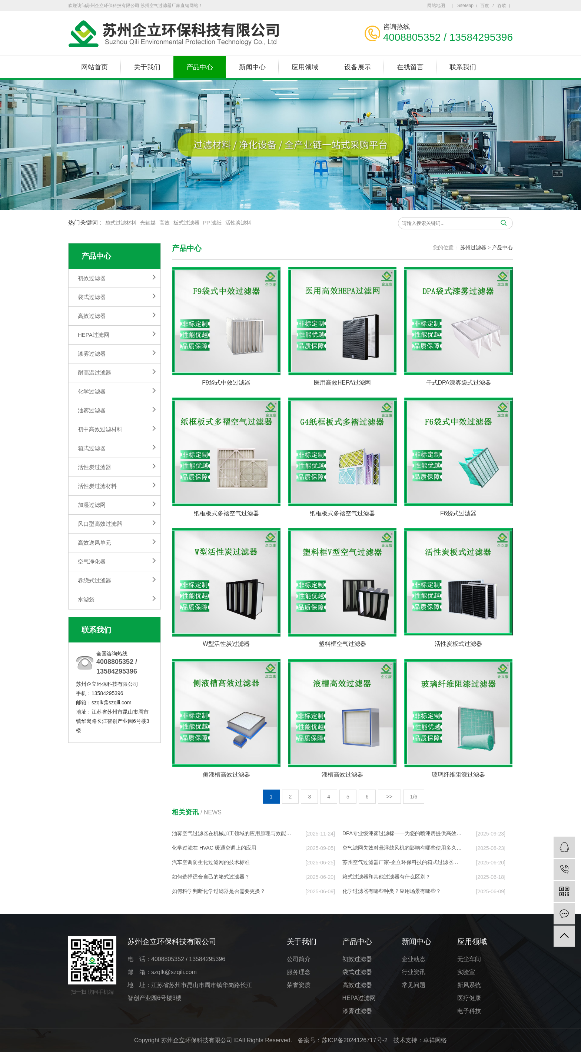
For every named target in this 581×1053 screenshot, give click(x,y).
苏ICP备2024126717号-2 (355, 1041)
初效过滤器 (92, 278)
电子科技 (469, 1012)
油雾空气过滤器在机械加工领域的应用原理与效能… (231, 834)
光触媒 (148, 223)
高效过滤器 (92, 316)
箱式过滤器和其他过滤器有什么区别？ (386, 877)
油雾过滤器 (92, 410)
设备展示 (357, 67)
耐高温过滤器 (94, 372)
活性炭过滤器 (94, 467)
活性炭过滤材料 (97, 486)
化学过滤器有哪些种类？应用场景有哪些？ (391, 892)
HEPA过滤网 (93, 335)
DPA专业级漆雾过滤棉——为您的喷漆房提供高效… (402, 834)
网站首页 (94, 67)
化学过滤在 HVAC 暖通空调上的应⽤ (214, 848)
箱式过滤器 (92, 448)
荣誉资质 (299, 986)
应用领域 (305, 67)
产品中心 (199, 67)
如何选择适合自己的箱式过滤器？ (211, 877)
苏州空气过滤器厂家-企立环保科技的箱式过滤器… (400, 863)
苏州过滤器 (473, 247)
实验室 (466, 973)
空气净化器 (92, 561)
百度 (484, 5)
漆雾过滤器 (92, 354)
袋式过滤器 (92, 297)
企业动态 (413, 960)
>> (389, 798)
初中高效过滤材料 (100, 429)
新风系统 (469, 986)
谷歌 (501, 5)
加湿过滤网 (92, 505)
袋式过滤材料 (120, 223)
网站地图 (436, 5)
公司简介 (299, 960)
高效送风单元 (94, 542)
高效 (164, 223)
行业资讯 (413, 973)
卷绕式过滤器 (94, 580)
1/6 (413, 798)
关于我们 (147, 67)
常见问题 (413, 986)
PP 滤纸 (212, 223)
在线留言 (410, 67)
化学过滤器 (92, 391)
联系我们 (462, 67)
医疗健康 (469, 999)
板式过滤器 (186, 223)
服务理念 (299, 973)
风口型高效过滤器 (100, 524)
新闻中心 (252, 67)
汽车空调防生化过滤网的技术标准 (211, 863)
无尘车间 (469, 960)
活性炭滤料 (238, 223)
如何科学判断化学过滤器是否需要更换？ (218, 892)
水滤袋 (86, 599)
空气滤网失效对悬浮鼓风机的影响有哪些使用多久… (402, 848)
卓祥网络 (435, 1041)
